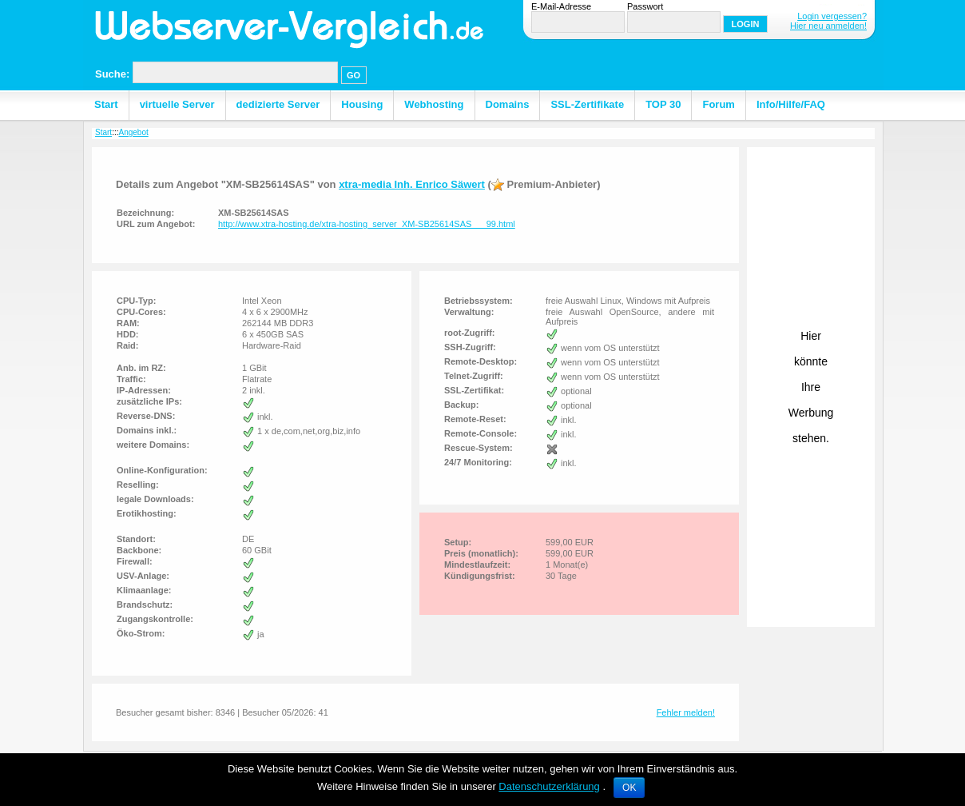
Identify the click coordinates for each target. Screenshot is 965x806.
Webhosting (433, 104)
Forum (718, 104)
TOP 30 (663, 104)
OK (629, 787)
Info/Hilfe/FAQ (791, 104)
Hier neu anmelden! (828, 25)
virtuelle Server (177, 104)
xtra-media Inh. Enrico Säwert (412, 184)
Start (106, 104)
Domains (508, 104)
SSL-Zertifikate (587, 104)
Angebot (133, 132)
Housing (362, 104)
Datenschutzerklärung (548, 786)
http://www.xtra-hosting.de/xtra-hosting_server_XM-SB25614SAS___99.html (366, 224)
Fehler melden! (686, 712)
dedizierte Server (278, 104)
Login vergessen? (832, 16)
